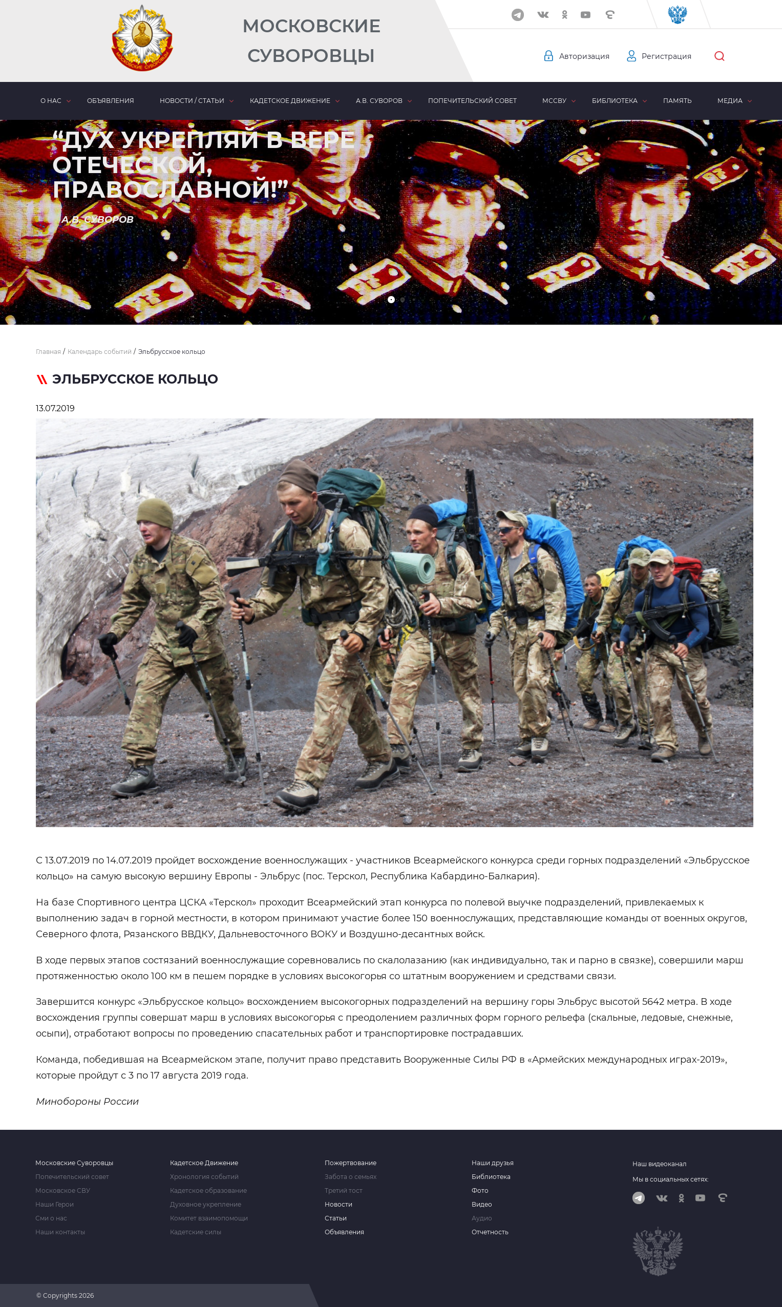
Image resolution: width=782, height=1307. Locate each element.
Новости (338, 1204)
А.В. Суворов (379, 100)
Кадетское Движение (204, 1163)
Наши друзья (493, 1163)
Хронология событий (204, 1177)
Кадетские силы (195, 1232)
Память (677, 100)
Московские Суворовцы (311, 41)
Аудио (482, 1218)
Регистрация (666, 56)
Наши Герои (54, 1204)
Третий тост (344, 1191)
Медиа (730, 100)
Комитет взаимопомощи (209, 1218)
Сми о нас (51, 1218)
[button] (391, 299)
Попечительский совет (472, 100)
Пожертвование (350, 1163)
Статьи (336, 1218)
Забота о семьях (350, 1177)
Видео (482, 1204)
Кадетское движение (290, 100)
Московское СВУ (62, 1191)
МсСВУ (554, 100)
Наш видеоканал (659, 1164)
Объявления (110, 100)
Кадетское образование (208, 1191)
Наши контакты (60, 1232)
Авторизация (584, 56)
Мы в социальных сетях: (670, 1179)
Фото (480, 1191)
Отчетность (490, 1232)
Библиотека (615, 100)
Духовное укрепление (205, 1204)
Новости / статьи (192, 100)
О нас (50, 100)
